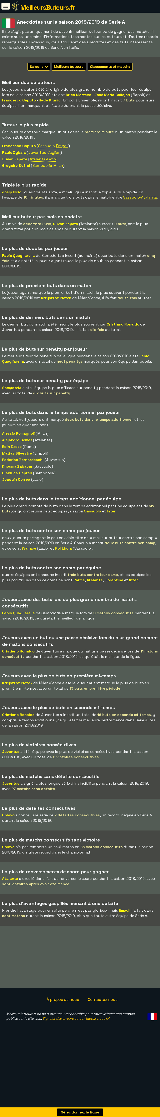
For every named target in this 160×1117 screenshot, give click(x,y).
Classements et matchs (110, 66)
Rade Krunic (50, 100)
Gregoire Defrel (16, 165)
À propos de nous (63, 1018)
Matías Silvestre (17, 453)
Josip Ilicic (11, 192)
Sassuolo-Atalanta (140, 197)
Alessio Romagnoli (18, 433)
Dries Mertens (78, 94)
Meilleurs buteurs (68, 66)
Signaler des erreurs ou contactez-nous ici (76, 1037)
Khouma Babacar (17, 466)
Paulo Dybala (14, 152)
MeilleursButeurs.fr (47, 7)
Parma (79, 580)
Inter (111, 511)
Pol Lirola (63, 548)
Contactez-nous (103, 1018)
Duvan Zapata (14, 159)
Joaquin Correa (16, 479)
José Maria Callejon (112, 94)
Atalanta (95, 580)
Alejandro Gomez (17, 440)
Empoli (124, 910)
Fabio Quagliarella (18, 255)
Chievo (8, 815)
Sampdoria (11, 387)
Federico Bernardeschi (23, 459)
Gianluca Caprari (17, 473)
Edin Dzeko (12, 446)
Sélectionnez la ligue (80, 1112)
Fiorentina (114, 580)
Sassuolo (92, 511)
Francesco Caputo (19, 100)
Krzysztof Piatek (56, 297)
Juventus (10, 751)
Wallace (29, 548)
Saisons (39, 66)
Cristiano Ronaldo (123, 324)
